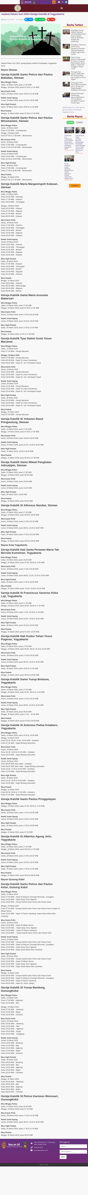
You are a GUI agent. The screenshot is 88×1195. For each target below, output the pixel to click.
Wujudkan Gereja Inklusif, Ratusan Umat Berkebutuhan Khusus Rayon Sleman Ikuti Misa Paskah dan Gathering (78, 36)
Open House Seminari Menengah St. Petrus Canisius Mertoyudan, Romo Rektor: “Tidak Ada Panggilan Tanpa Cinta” (78, 63)
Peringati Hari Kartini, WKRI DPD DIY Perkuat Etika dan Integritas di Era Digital (78, 75)
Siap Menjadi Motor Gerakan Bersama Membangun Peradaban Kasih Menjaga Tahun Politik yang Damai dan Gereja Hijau (80, 144)
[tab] (70, 122)
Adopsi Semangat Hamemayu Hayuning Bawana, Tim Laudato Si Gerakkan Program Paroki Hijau (78, 98)
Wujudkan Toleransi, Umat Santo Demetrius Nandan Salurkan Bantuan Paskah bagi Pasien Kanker (78, 49)
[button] (54, 2)
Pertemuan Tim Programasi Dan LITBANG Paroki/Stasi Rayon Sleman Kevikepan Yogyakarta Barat (69, 142)
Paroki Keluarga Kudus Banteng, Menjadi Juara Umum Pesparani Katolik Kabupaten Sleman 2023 (69, 171)
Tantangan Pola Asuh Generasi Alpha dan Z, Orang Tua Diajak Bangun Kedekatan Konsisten (78, 86)
